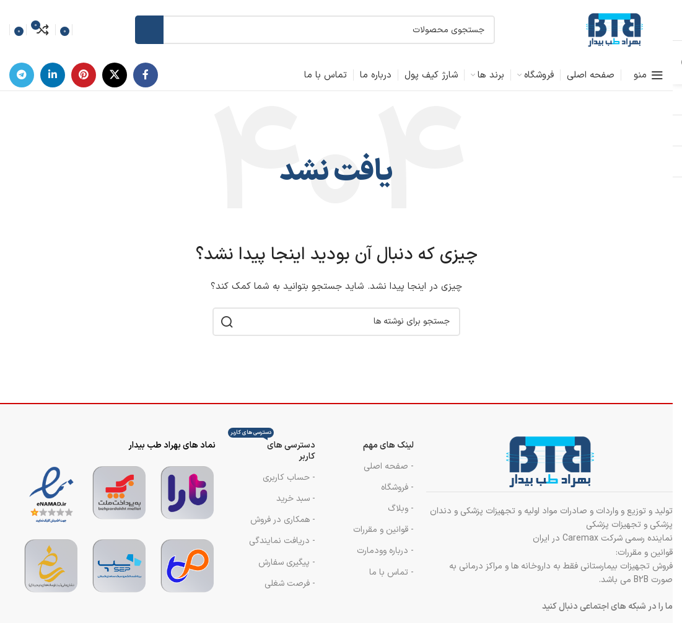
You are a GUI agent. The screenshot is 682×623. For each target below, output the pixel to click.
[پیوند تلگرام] (21, 75)
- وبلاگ (401, 508)
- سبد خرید (295, 498)
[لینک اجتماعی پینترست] (83, 75)
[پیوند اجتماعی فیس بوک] (145, 75)
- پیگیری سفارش (286, 562)
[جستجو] (315, 29)
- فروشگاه (397, 487)
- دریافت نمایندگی (282, 540)
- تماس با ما (391, 572)
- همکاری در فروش (282, 519)
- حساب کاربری (289, 477)
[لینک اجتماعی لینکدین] (52, 75)
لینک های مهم (388, 445)
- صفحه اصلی (389, 466)
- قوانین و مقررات (383, 529)
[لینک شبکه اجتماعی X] (114, 75)
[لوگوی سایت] (613, 29)
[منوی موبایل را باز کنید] (648, 75)
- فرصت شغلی (289, 583)
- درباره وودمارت (385, 550)
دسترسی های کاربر (272, 449)
